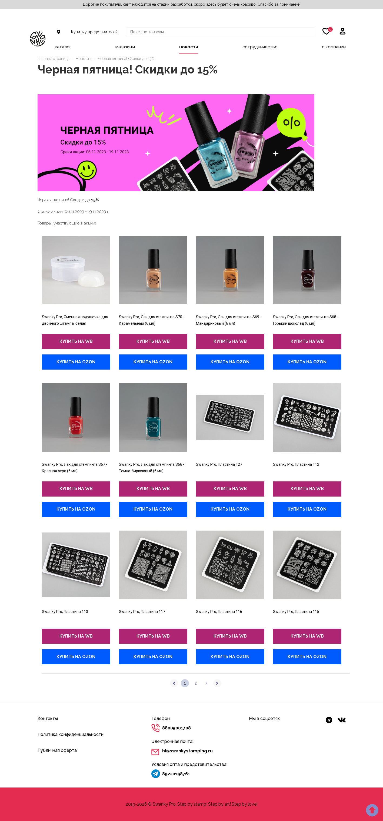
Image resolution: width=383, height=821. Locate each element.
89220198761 (176, 773)
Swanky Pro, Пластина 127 (219, 464)
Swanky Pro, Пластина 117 (142, 611)
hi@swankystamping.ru (187, 750)
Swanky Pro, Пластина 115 (296, 611)
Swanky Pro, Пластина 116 (219, 611)
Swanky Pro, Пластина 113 (65, 611)
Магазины (125, 46)
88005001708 (176, 727)
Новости (188, 46)
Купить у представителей (94, 32)
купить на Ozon (75, 361)
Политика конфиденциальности (71, 734)
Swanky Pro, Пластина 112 (296, 464)
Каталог (63, 46)
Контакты (48, 718)
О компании (334, 46)
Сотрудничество (260, 46)
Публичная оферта (57, 750)
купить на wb (76, 341)
